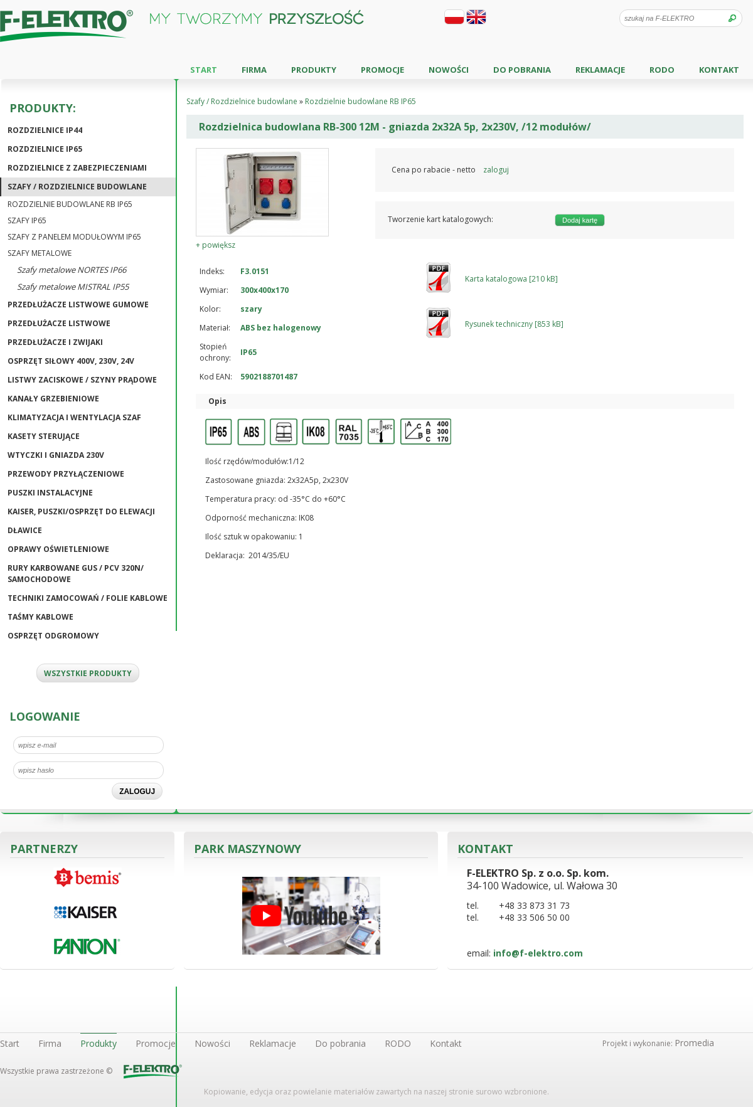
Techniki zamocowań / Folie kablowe (88, 598)
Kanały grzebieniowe (53, 398)
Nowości (449, 69)
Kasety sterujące (44, 436)
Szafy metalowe (40, 253)
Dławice (25, 530)
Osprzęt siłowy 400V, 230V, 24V (71, 361)
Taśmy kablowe (40, 617)
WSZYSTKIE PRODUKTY (88, 673)
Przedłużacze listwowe (59, 323)
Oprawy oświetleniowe (58, 549)
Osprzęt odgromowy (53, 635)
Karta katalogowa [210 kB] (511, 278)
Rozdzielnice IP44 (45, 130)
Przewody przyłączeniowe (66, 474)
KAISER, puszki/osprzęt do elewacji (81, 511)
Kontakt (719, 69)
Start (203, 69)
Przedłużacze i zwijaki (55, 342)
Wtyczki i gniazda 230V (56, 455)
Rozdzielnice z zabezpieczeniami (77, 167)
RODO (662, 69)
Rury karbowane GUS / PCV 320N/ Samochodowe (76, 574)
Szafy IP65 (27, 220)
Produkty (313, 69)
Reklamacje (600, 69)
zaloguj (496, 169)
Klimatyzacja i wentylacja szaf (74, 417)
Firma (254, 69)
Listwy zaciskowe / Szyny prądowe (82, 379)
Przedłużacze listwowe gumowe (78, 304)
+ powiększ (215, 245)
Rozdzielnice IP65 (45, 149)
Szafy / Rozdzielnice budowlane (77, 186)
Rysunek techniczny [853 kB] (514, 324)
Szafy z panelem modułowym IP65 (74, 236)
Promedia (694, 1043)
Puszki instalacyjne (50, 492)
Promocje (382, 69)
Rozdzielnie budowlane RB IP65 (70, 204)
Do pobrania (522, 69)
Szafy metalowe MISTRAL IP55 (73, 286)
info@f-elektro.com (538, 953)
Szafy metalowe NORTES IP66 (71, 269)
